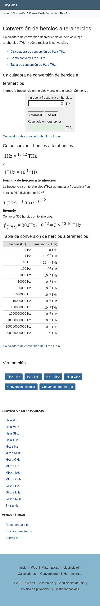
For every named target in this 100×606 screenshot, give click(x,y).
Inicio (6, 13)
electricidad (71, 567)
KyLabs (11, 5)
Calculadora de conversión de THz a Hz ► (32, 136)
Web (34, 567)
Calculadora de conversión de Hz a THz (38, 51)
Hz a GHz (73, 376)
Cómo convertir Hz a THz (28, 58)
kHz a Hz (12, 446)
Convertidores (49, 573)
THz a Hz (13, 376)
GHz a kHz (13, 492)
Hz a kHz (33, 376)
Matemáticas (50, 567)
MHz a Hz (12, 466)
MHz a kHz (13, 472)
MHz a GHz (13, 479)
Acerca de (12, 538)
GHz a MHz (13, 499)
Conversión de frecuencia (43, 13)
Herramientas (73, 573)
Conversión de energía (57, 386)
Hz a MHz (53, 376)
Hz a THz (12, 440)
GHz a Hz (12, 485)
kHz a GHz (13, 459)
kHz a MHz (13, 453)
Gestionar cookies (67, 589)
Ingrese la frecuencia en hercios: (50, 97)
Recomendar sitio (18, 524)
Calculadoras (27, 573)
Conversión (19, 13)
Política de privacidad (35, 589)
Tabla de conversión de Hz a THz (33, 64)
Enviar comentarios (19, 531)
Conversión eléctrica (21, 386)
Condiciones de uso (70, 583)
